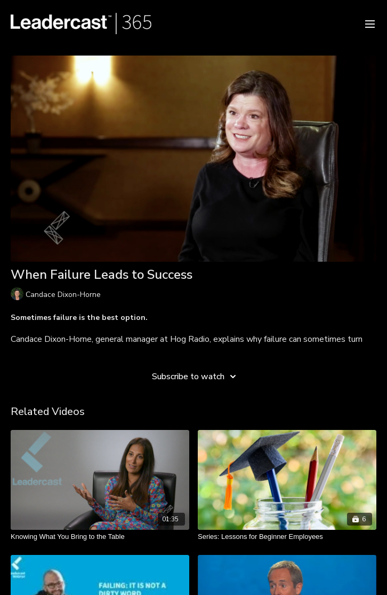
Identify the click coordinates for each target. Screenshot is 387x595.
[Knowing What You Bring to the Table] (100, 536)
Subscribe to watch (195, 376)
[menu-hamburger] (370, 23)
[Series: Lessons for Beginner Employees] (287, 536)
